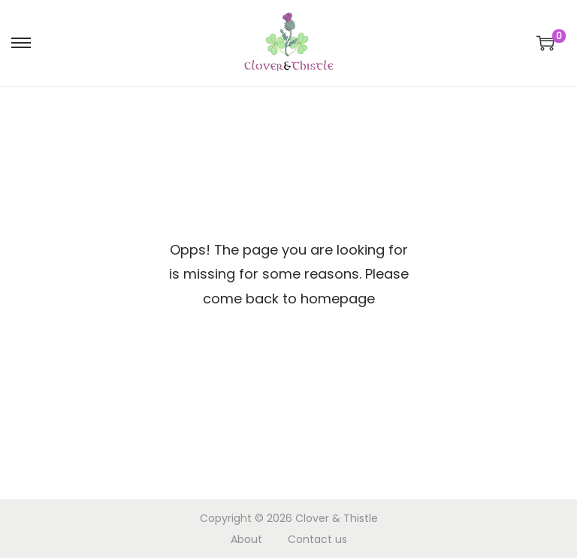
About (246, 539)
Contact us (317, 539)
